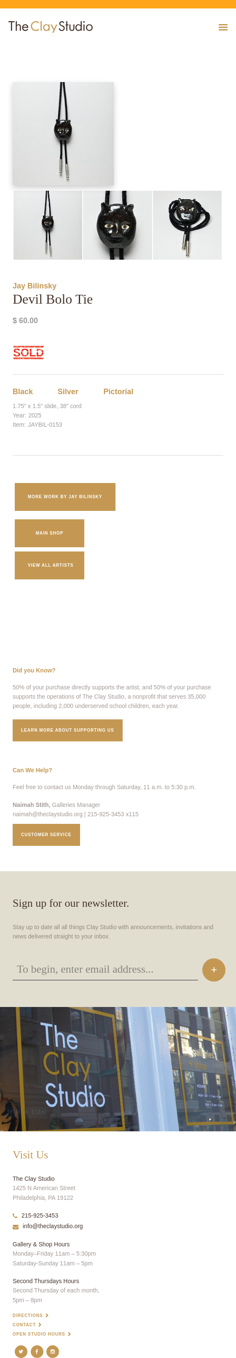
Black (23, 391)
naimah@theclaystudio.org (48, 814)
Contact (24, 1324)
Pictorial (119, 391)
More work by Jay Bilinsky (65, 496)
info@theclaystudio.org (48, 1226)
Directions (28, 1315)
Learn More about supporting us (67, 730)
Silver (68, 391)
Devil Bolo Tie (12, 48)
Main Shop (50, 533)
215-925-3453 (35, 1215)
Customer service (46, 834)
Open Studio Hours (39, 1334)
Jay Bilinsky (34, 286)
